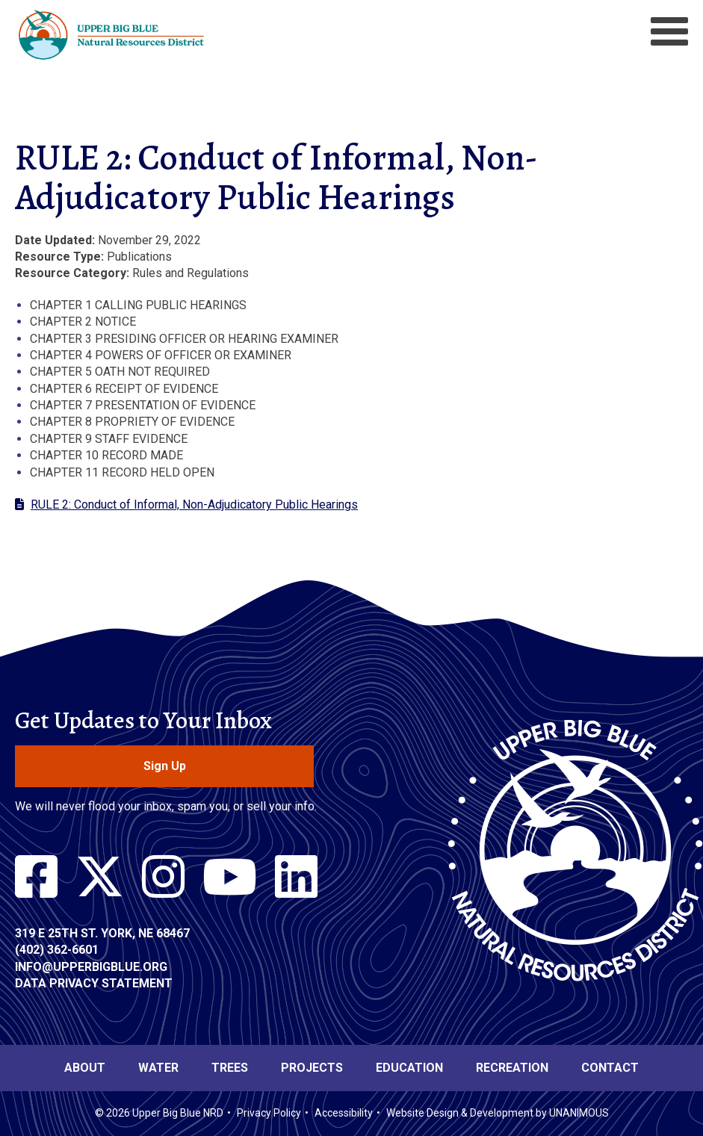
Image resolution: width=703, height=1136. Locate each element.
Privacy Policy (269, 1113)
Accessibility (344, 1113)
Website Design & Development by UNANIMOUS (497, 1113)
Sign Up (164, 766)
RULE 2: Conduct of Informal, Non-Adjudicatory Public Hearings (194, 504)
